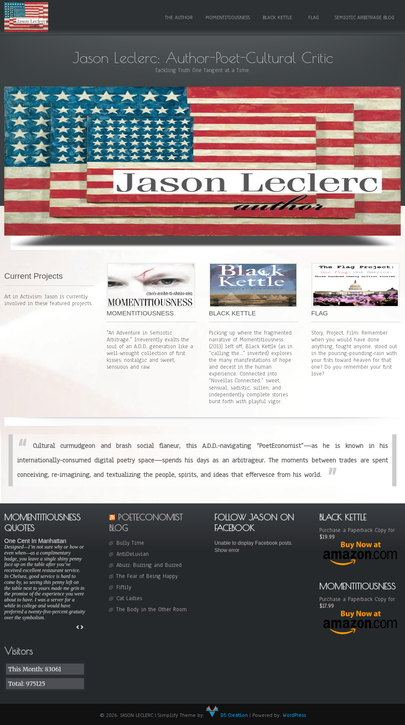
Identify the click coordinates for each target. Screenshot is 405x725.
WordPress (294, 715)
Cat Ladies (129, 598)
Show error (227, 550)
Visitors (18, 651)
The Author (179, 17)
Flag (313, 17)
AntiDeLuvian (132, 554)
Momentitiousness (227, 17)
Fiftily (123, 587)
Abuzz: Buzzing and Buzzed (149, 565)
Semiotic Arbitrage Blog (364, 17)
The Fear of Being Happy (147, 576)
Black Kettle (277, 17)
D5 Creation (227, 715)
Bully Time (130, 543)
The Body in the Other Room (151, 609)
